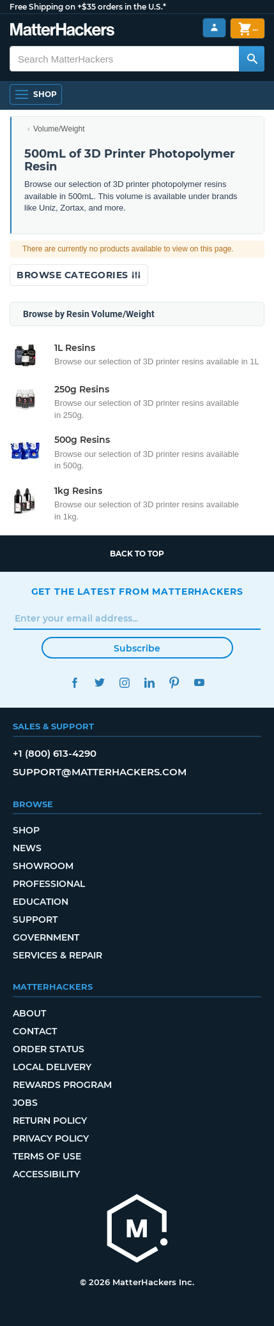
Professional (49, 884)
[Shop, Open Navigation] (36, 94)
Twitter (100, 682)
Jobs (25, 1102)
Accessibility (46, 1174)
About (29, 1013)
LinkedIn (150, 682)
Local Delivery (52, 1067)
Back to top (137, 553)
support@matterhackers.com (99, 772)
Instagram (125, 682)
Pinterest (175, 682)
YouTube (199, 682)
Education (40, 901)
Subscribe (137, 648)
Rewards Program (62, 1085)
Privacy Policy (51, 1138)
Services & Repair (57, 955)
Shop (26, 830)
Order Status (48, 1049)
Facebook (75, 682)
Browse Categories (79, 275)
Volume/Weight (59, 128)
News (27, 848)
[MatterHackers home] (137, 1230)
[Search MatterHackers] (251, 58)
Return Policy (50, 1120)
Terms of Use (47, 1156)
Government (46, 937)
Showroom (43, 866)
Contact (35, 1031)
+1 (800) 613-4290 (54, 753)
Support (35, 919)
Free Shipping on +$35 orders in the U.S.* (88, 6)
